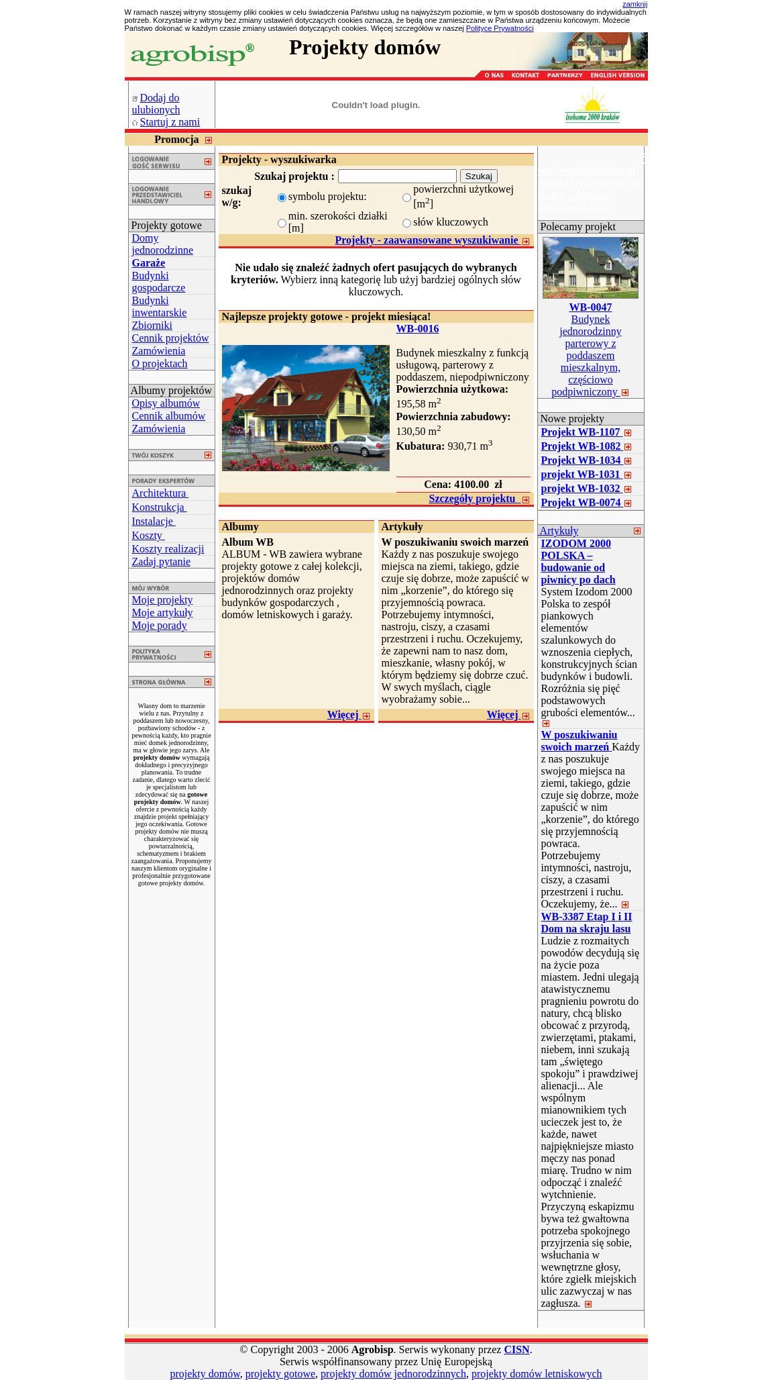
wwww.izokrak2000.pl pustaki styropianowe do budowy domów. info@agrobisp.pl (590, 189)
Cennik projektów (170, 338)
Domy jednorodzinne (163, 244)
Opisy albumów (166, 403)
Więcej (349, 714)
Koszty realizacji (168, 548)
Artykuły (558, 530)
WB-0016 (417, 328)
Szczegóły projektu (479, 498)
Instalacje (154, 521)
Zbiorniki (152, 325)
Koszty (148, 535)
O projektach (160, 363)
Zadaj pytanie (161, 561)
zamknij (634, 4)
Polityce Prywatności (500, 28)
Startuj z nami (170, 122)
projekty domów (204, 1373)
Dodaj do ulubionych (156, 103)
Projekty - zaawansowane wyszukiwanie (432, 240)
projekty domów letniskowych (537, 1373)
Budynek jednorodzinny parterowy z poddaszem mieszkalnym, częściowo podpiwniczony (590, 349)
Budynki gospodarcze (159, 281)
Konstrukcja (159, 507)
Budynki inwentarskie (159, 306)
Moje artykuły (162, 612)
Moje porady (159, 625)
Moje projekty (162, 599)
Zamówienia (159, 350)
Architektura (160, 493)
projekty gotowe (280, 1373)
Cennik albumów (169, 416)
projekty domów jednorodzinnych (393, 1373)
